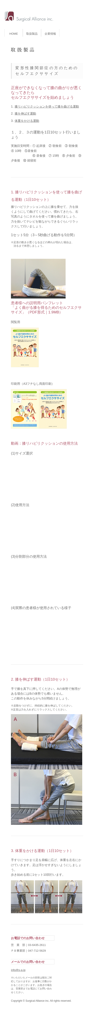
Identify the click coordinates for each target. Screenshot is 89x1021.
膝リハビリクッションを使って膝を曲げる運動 (47, 106)
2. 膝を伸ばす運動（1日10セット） (40, 679)
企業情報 (50, 33)
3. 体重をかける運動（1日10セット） (42, 850)
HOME (13, 33)
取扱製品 (32, 33)
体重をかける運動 (27, 120)
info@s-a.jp (18, 970)
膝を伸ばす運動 (25, 113)
